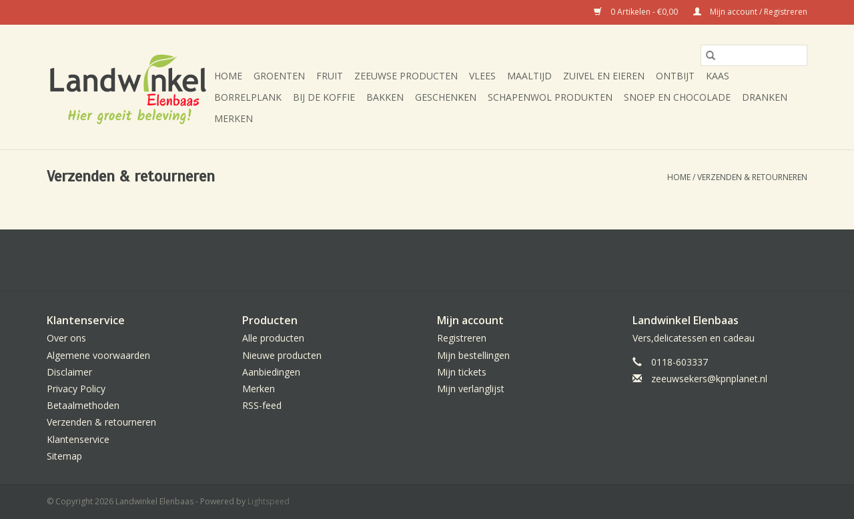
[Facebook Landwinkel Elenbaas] (427, 260)
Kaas (717, 75)
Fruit (329, 75)
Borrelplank (248, 97)
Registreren (461, 338)
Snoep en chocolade (677, 97)
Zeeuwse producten (406, 75)
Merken (233, 118)
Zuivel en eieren (604, 75)
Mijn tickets (461, 372)
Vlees (482, 75)
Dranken (764, 97)
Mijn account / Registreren (750, 11)
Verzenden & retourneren (752, 177)
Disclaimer (69, 372)
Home (228, 75)
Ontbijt (675, 75)
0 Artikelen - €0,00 (637, 11)
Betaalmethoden (83, 405)
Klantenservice (78, 439)
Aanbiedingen (271, 372)
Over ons (66, 338)
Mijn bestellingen (473, 355)
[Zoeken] (754, 55)
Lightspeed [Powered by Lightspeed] (269, 501)
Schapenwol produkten (550, 97)
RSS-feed (262, 405)
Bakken (385, 97)
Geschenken (445, 97)
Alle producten (273, 338)
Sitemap (64, 456)
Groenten (279, 75)
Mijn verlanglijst (470, 388)
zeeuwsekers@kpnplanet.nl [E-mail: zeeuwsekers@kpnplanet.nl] (709, 378)
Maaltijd (529, 75)
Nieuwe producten (282, 355)
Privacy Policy (76, 388)
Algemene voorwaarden (98, 355)
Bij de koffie (324, 97)
